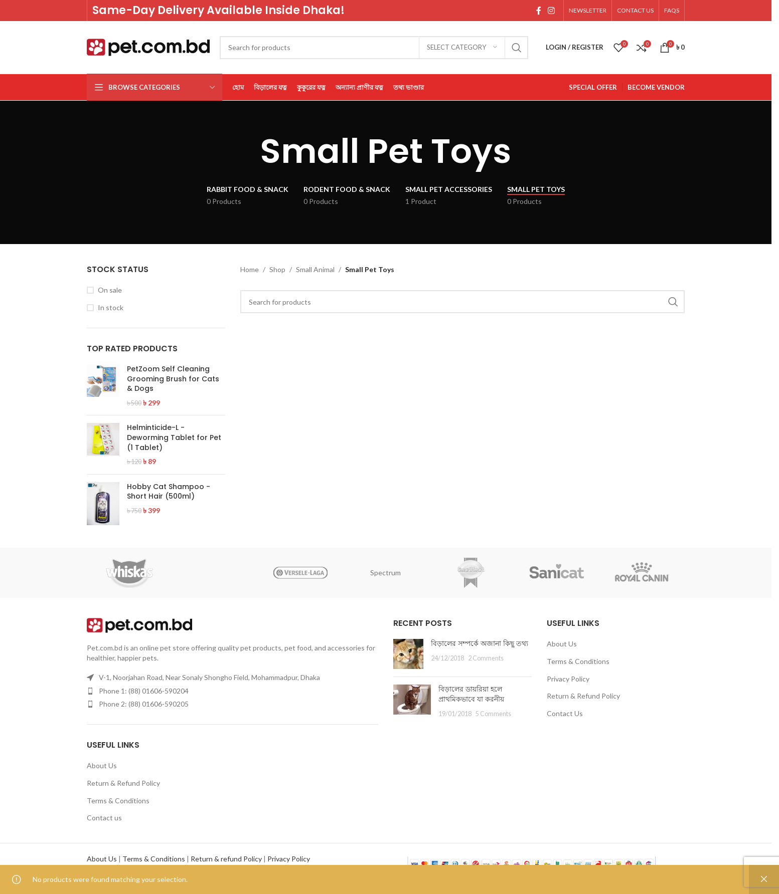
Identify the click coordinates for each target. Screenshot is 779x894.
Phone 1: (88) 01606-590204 (144, 691)
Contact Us (565, 713)
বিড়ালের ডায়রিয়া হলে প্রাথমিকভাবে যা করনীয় (471, 694)
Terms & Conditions (118, 800)
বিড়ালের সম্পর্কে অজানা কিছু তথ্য (479, 643)
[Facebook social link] (539, 10)
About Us (102, 765)
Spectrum (385, 572)
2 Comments (486, 658)
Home (249, 269)
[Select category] (462, 47)
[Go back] (247, 151)
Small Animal (315, 269)
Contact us (104, 817)
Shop (277, 269)
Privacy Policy (568, 679)
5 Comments (493, 714)
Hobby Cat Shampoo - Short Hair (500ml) (168, 492)
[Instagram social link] (551, 10)
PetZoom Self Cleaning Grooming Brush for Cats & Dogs (173, 378)
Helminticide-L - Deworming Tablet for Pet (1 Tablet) (174, 437)
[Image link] (139, 624)
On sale (110, 290)
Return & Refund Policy (123, 783)
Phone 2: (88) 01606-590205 (144, 704)
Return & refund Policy (226, 858)
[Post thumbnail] (408, 654)
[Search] (374, 47)
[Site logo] (148, 46)
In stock (110, 307)
